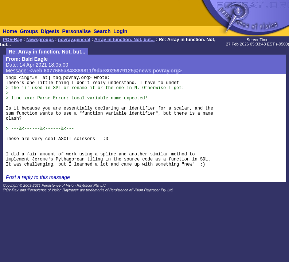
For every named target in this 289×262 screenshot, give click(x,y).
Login (120, 31)
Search (102, 31)
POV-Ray (12, 39)
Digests (50, 31)
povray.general (74, 39)
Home (10, 31)
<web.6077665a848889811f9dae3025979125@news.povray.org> (106, 71)
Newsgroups (40, 39)
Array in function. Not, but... (124, 39)
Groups (29, 31)
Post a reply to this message (38, 177)
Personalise (76, 31)
